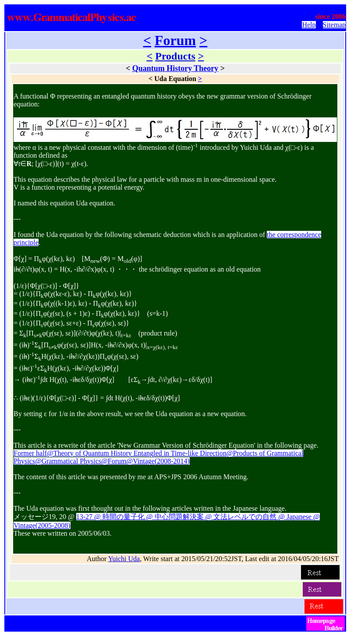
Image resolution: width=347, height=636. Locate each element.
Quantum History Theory (175, 68)
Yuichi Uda (124, 558)
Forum (175, 40)
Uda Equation (175, 78)
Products (175, 56)
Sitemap (334, 24)
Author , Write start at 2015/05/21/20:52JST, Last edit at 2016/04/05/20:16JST (213, 558)
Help (308, 24)
